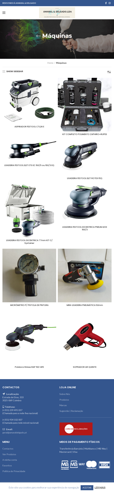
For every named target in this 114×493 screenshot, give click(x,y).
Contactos (7, 450)
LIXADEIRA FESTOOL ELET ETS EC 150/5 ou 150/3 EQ (29, 167)
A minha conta (9, 461)
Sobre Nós (64, 395)
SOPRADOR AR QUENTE (85, 368)
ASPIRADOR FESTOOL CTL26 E (29, 126)
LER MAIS (100, 487)
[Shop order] (109, 72)
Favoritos (7, 467)
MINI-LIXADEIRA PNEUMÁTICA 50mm (84, 306)
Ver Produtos (9, 455)
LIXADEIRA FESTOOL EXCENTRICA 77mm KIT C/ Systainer (29, 242)
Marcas (63, 406)
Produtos (64, 401)
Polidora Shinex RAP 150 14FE (29, 368)
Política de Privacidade (13, 472)
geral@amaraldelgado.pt (14, 434)
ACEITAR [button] (87, 487)
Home (50, 62)
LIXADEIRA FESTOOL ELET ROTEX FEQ (85, 178)
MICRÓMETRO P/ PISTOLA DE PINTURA (29, 306)
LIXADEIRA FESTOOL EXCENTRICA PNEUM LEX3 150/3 (84, 229)
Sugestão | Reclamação (71, 412)
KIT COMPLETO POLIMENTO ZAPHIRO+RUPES (84, 134)
